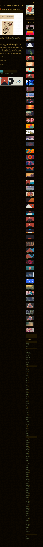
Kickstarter (27, 400)
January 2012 (27, 493)
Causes (27, 375)
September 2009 (28, 511)
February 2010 (27, 508)
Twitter (19, 5)
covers (26, 378)
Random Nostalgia (28, 417)
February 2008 (27, 523)
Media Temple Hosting (30, 339)
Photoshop (27, 410)
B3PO (26, 350)
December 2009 (27, 509)
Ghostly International (28, 352)
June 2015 (27, 467)
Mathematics (27, 403)
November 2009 (27, 510)
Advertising (27, 367)
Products (27, 415)
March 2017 (27, 454)
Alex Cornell (27, 344)
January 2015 (27, 470)
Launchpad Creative (28, 359)
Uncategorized (27, 429)
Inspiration (27, 394)
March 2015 (27, 469)
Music (26, 406)
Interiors (27, 396)
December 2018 (27, 442)
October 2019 (27, 439)
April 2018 (27, 446)
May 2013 (27, 483)
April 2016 (27, 461)
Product (27, 414)
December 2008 (27, 517)
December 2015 (27, 463)
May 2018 (27, 445)
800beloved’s (14, 38)
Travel (26, 426)
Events (27, 383)
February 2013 (27, 485)
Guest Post (27, 390)
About (12, 5)
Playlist (30, 2)
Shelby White (27, 345)
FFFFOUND (27, 351)
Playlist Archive (30, 14)
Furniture (27, 387)
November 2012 (27, 487)
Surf (26, 425)
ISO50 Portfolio (27, 355)
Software (27, 422)
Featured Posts (30, 22)
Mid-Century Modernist (28, 361)
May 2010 (27, 506)
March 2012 (27, 492)
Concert (27, 377)
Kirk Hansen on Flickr (28, 358)
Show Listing (27, 421)
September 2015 (28, 465)
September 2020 (28, 438)
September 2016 (28, 458)
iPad (26, 397)
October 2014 (27, 472)
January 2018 (27, 448)
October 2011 (27, 495)
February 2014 (27, 477)
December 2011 (27, 494)
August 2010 (27, 504)
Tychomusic (27, 364)
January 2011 (27, 501)
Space (26, 423)
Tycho (26, 428)
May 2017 (27, 453)
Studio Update (27, 424)
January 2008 (27, 524)
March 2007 (27, 529)
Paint (26, 409)
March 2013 (27, 484)
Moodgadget (27, 362)
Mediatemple (27, 360)
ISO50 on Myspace (28, 354)
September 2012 (28, 488)
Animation (27, 369)
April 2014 (27, 476)
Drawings (27, 382)
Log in (26, 536)
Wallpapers (27, 431)
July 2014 (27, 474)
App (26, 370)
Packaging (27, 408)
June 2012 (27, 490)
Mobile (26, 405)
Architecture (27, 371)
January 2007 (27, 530)
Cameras (27, 374)
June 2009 (27, 513)
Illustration (27, 393)
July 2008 (27, 520)
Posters (27, 412)
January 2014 (27, 478)
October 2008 (27, 518)
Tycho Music (9, 5)
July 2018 (27, 444)
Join (22, 5)
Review (27, 419)
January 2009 (27, 516)
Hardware (27, 392)
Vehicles (27, 430)
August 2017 (27, 451)
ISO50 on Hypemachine (28, 353)
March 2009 (27, 515)
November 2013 (27, 479)
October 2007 (27, 526)
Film (26, 385)
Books (26, 373)
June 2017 (27, 452)
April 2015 (27, 468)
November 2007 (27, 525)
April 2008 (27, 522)
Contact (15, 5)
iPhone (27, 398)
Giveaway (27, 389)
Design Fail (27, 380)
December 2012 (27, 486)
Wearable (27, 432)
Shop (5, 5)
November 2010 (27, 502)
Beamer (27, 346)
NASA (26, 407)
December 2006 (27, 531)
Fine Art (27, 386)
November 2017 (27, 449)
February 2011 (27, 500)
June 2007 (27, 527)
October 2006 (27, 532)
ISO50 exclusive (27, 399)
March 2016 (27, 462)
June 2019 (27, 440)
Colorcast (27, 376)
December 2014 (27, 471)
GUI (26, 391)
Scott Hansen (27, 343)
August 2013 (27, 481)
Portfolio (1, 5)
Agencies (27, 368)
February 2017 (27, 455)
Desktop (27, 381)
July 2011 (27, 497)
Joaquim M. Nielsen (28, 357)
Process (27, 413)
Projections (27, 416)
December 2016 (27, 456)
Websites (27, 433)
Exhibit (26, 384)
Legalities (27, 401)
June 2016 (27, 460)
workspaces (27, 435)
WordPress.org (27, 538)
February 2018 (27, 447)
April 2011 (27, 499)
